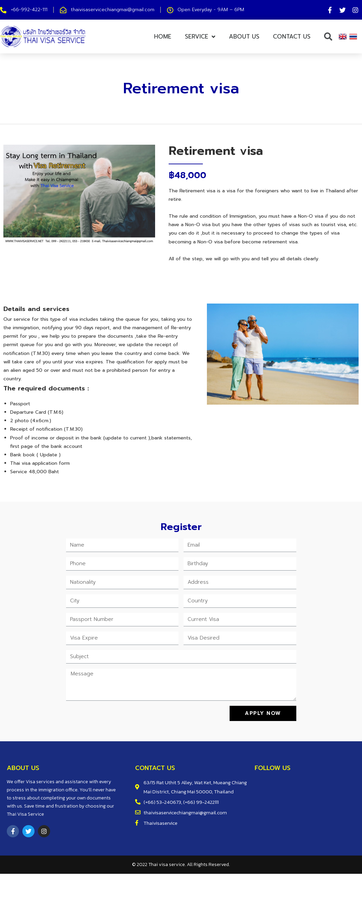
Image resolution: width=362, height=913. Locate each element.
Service (200, 36)
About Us (244, 36)
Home (162, 36)
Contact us (292, 36)
